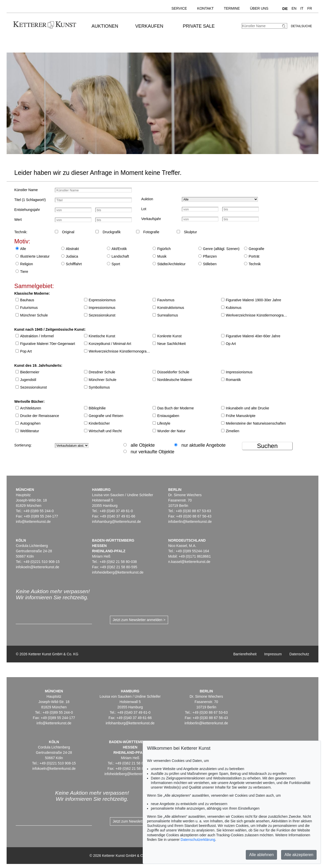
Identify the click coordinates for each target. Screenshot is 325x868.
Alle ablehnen (261, 855)
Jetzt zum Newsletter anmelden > (139, 620)
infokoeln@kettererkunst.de (37, 567)
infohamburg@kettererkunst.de (116, 522)
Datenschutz (299, 654)
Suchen (267, 445)
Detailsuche (301, 26)
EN (293, 8)
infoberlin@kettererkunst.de (190, 522)
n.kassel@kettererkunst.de (189, 562)
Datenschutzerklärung (198, 840)
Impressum (273, 654)
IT (301, 8)
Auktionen (105, 26)
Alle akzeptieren (298, 855)
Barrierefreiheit (245, 654)
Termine (232, 8)
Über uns (259, 8)
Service (179, 8)
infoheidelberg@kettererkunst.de (117, 572)
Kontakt (205, 8)
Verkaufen (149, 26)
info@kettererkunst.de (33, 522)
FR (309, 8)
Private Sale (199, 26)
